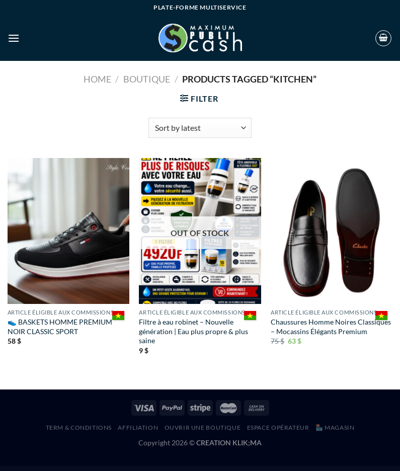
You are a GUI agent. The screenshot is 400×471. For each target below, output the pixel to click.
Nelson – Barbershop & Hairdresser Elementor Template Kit (294, 468)
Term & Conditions (79, 427)
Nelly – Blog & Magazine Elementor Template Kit (268, 468)
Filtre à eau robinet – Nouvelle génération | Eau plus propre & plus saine (193, 331)
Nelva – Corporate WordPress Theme (318, 468)
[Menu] (14, 38)
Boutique (146, 79)
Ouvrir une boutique (203, 427)
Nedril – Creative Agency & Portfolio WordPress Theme (194, 468)
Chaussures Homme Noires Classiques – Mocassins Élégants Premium (331, 327)
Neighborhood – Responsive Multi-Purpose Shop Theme (243, 468)
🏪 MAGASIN (335, 427)
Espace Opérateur (278, 427)
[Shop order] (200, 128)
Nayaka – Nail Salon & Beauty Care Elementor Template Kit (96, 468)
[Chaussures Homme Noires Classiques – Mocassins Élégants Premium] (331, 231)
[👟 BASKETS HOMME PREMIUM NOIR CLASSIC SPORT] (68, 231)
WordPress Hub (78, 468)
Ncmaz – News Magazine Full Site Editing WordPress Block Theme (149, 468)
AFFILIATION (138, 427)
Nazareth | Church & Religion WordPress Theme (121, 468)
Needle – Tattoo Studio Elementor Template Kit (218, 468)
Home (97, 79)
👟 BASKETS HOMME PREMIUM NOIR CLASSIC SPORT (60, 327)
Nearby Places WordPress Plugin (173, 468)
